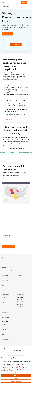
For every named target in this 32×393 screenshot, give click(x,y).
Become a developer (6, 282)
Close (16, 372)
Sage (2, 307)
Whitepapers (4, 332)
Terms (5, 348)
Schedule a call (5, 239)
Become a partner (5, 280)
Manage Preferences (16, 381)
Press (3, 285)
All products (19, 275)
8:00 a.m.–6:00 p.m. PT (21, 301)
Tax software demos (21, 270)
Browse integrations (5, 317)
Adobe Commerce (5, 297)
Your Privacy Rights (17, 350)
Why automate (4, 267)
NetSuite (3, 302)
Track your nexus (7, 178)
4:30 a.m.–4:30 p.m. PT (21, 306)
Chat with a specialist (8, 246)
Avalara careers (4, 277)
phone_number (20, 297)
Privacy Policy (11, 370)
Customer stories (5, 272)
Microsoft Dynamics (5, 299)
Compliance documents (21, 272)
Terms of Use (17, 367)
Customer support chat (7, 249)
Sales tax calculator (5, 339)
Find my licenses (7, 33)
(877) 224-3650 (6, 235)
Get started (24, 2)
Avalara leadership (5, 275)
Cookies (26, 348)
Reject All (16, 378)
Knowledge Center (5, 329)
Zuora (3, 315)
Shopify (3, 310)
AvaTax (18, 265)
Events (3, 334)
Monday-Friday (20, 299)
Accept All (16, 375)
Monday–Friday (20, 304)
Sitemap (3, 290)
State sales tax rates (5, 342)
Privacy (10, 348)
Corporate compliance (18, 348)
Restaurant (11, 152)
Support (3, 324)
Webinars (3, 337)
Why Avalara (4, 265)
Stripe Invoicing (4, 312)
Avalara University (5, 326)
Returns (18, 267)
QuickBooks (4, 304)
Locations (3, 287)
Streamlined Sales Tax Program (7, 270)
